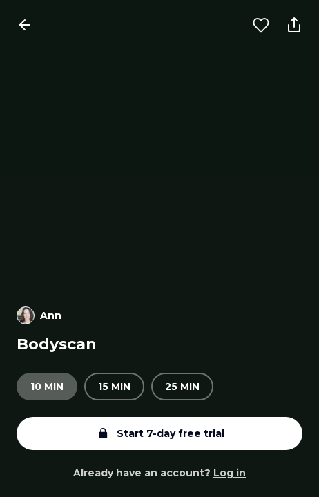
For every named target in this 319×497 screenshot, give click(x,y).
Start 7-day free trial (159, 433)
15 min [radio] (114, 386)
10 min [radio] (47, 386)
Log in (229, 473)
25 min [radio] (182, 386)
